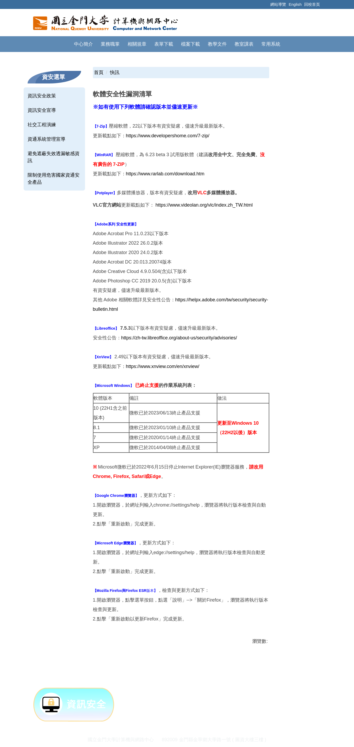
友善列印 (148, 650)
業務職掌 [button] (79, 44)
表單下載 (133, 44)
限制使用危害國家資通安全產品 (54, 172)
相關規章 (106, 44)
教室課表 (213, 44)
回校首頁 (312, 4)
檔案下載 (160, 44)
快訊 (114, 65)
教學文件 (186, 44)
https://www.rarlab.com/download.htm (165, 167)
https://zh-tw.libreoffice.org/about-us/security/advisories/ (179, 331)
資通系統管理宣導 (46, 132)
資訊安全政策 (42, 89)
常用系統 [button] (240, 44)
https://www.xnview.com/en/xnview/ (162, 359)
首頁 (98, 65)
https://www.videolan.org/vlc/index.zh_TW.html (204, 198)
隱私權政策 (154, 742)
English (295, 4)
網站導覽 (278, 4)
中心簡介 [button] (53, 44)
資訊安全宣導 (42, 103)
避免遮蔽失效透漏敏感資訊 (54, 150)
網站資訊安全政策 (193, 742)
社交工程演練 (42, 117)
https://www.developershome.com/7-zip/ (167, 128)
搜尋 (306, 44)
